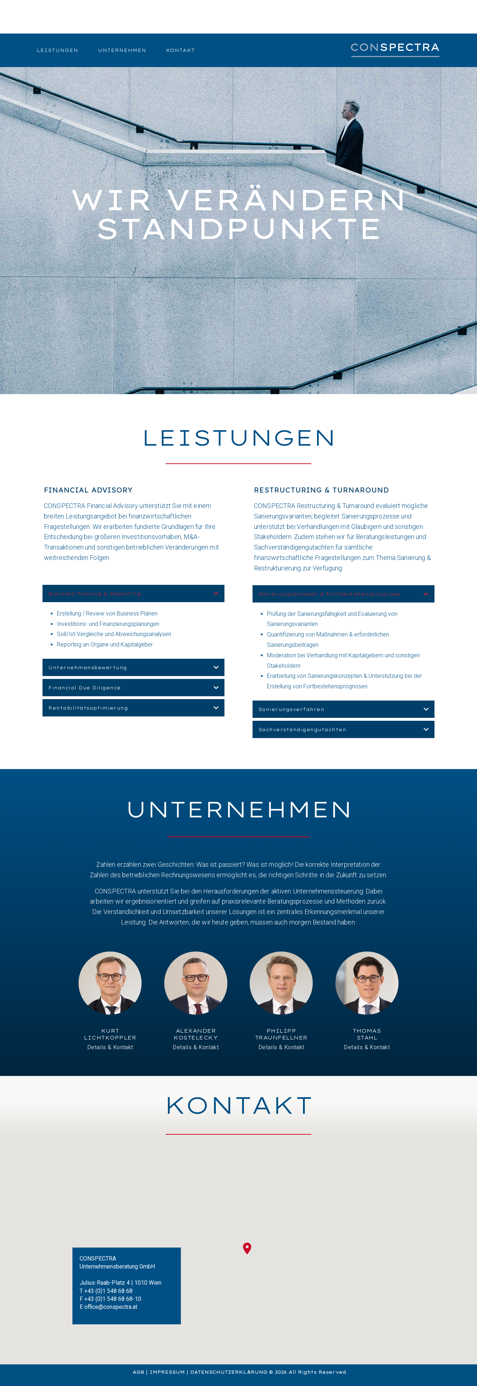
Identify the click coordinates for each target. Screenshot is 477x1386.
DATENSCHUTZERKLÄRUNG (228, 1372)
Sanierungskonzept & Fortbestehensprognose (329, 594)
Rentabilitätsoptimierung (88, 708)
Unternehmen (122, 50)
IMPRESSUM (167, 1372)
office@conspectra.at (110, 1306)
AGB (138, 1372)
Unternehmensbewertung (87, 667)
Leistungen (57, 50)
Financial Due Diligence (84, 687)
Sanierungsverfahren (291, 709)
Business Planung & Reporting (94, 593)
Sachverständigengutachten (302, 729)
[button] (133, 593)
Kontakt (180, 50)
